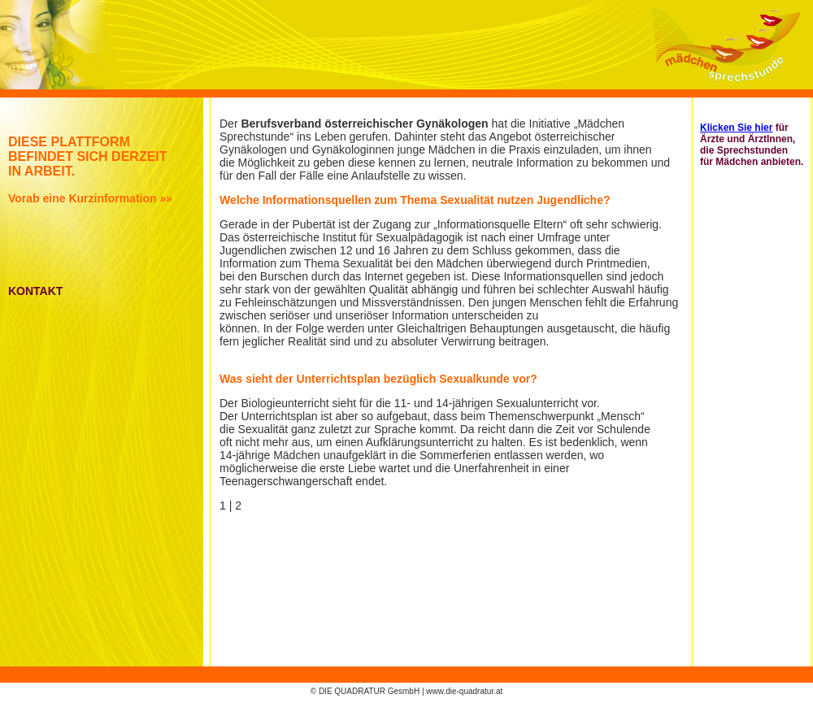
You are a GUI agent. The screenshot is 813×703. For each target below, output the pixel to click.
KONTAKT (35, 290)
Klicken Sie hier (736, 127)
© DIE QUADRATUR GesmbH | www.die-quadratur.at (407, 691)
